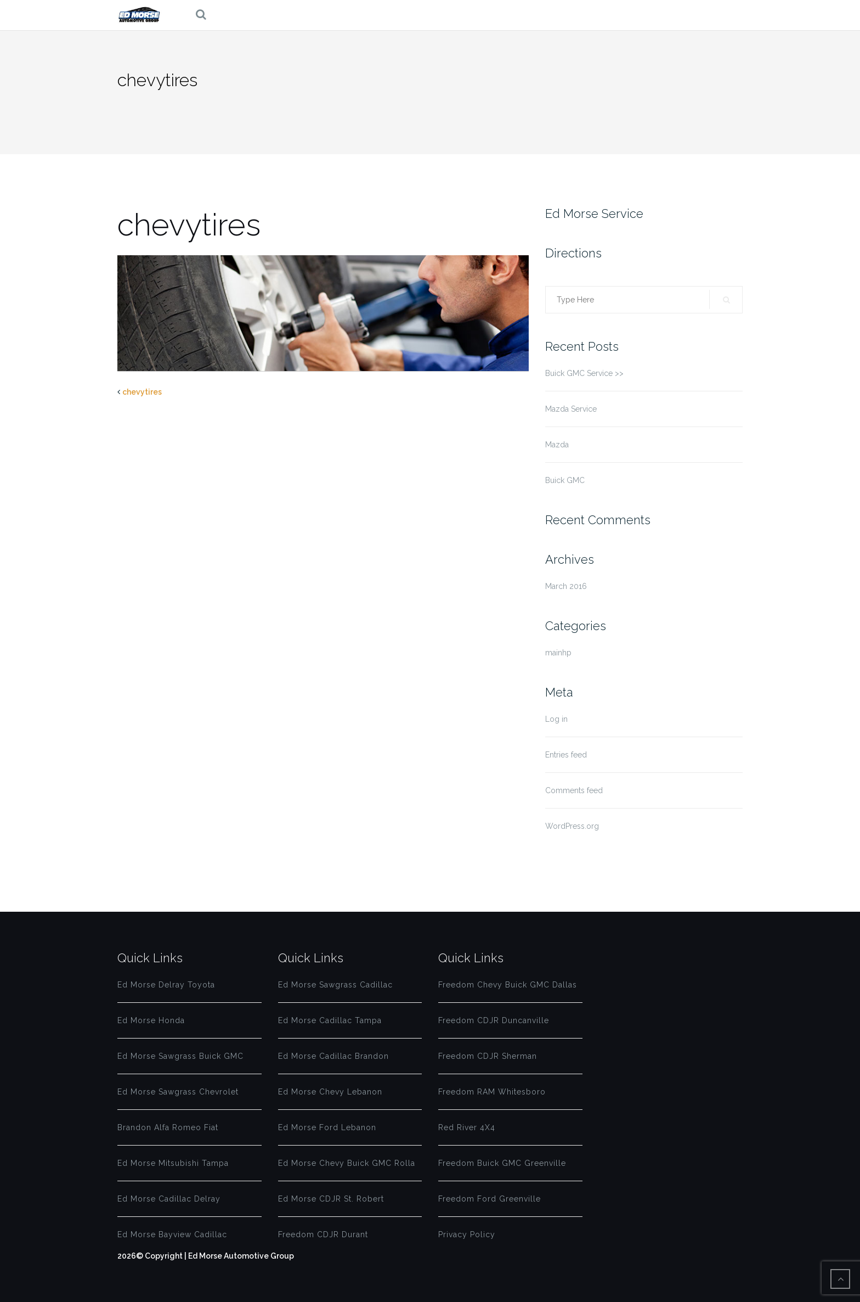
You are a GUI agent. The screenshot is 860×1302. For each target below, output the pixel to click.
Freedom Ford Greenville (489, 1198)
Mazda (557, 444)
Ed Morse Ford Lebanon (327, 1127)
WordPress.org (572, 826)
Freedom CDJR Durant (323, 1234)
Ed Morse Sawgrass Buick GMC (180, 1056)
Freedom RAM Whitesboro (492, 1091)
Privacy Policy (466, 1234)
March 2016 (566, 586)
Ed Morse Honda (151, 1020)
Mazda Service (571, 409)
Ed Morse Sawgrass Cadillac (335, 984)
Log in (556, 719)
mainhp (558, 652)
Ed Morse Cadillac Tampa (330, 1020)
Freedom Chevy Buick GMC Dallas (507, 984)
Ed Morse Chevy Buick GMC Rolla (346, 1163)
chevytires (142, 392)
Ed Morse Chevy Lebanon (330, 1091)
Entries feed (566, 754)
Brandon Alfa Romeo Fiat (167, 1127)
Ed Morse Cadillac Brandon (333, 1056)
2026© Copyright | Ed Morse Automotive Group (205, 1256)
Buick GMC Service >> (584, 373)
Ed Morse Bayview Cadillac (172, 1234)
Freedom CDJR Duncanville (493, 1020)
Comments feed (574, 790)
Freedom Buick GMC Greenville (502, 1163)
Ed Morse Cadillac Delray (168, 1198)
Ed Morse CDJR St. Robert (331, 1198)
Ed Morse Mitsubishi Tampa (173, 1163)
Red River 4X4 (466, 1127)
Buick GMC (565, 480)
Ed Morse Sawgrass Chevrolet (178, 1091)
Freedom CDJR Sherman (487, 1056)
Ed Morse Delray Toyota (166, 984)
